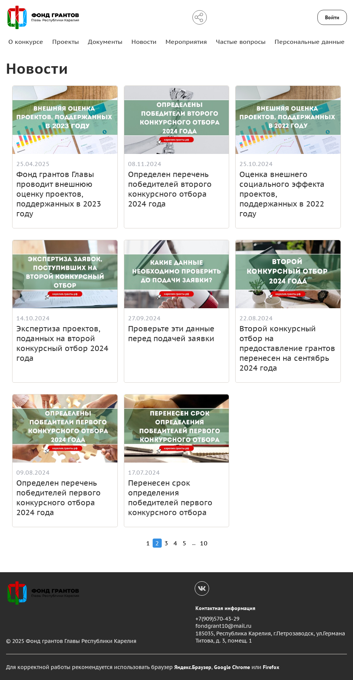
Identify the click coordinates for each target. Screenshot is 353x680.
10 (204, 543)
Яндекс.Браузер (192, 667)
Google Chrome (232, 667)
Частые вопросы (241, 41)
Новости (143, 41)
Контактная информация (225, 608)
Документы (105, 41)
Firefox (271, 667)
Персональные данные (310, 41)
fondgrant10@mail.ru (223, 626)
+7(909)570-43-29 (217, 618)
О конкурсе (25, 41)
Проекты (65, 41)
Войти (332, 17)
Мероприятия (186, 41)
